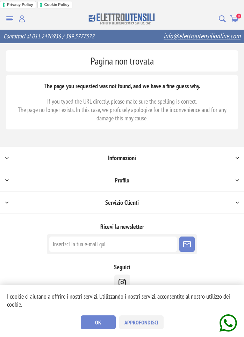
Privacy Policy (20, 4)
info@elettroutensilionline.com (202, 35)
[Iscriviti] (113, 244)
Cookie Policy (57, 4)
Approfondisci (141, 322)
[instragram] (122, 282)
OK (98, 322)
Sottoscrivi (187, 244)
